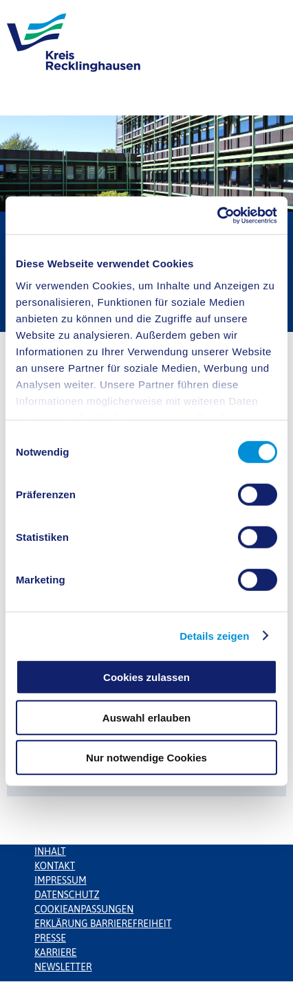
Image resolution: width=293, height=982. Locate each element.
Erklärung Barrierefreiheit (102, 923)
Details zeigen (214, 635)
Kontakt (54, 865)
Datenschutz (67, 894)
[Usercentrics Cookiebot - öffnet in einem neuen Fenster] (217, 215)
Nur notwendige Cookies (146, 757)
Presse (50, 938)
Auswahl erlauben (146, 717)
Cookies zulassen (146, 677)
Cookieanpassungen (83, 909)
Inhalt (50, 851)
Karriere (55, 952)
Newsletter (62, 966)
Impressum (60, 880)
